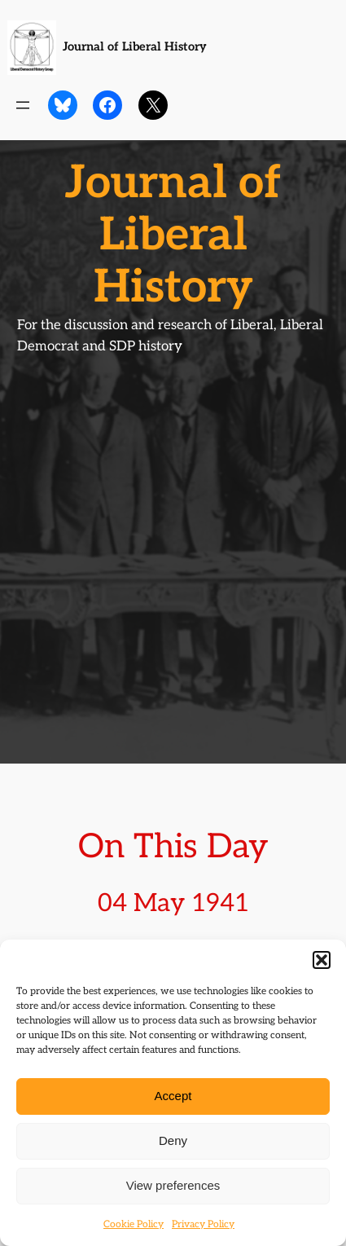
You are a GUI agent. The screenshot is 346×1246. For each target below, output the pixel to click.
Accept (173, 1096)
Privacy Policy (203, 1224)
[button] (321, 960)
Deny (173, 1140)
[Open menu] (23, 105)
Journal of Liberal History (135, 47)
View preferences (173, 1185)
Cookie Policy (133, 1224)
